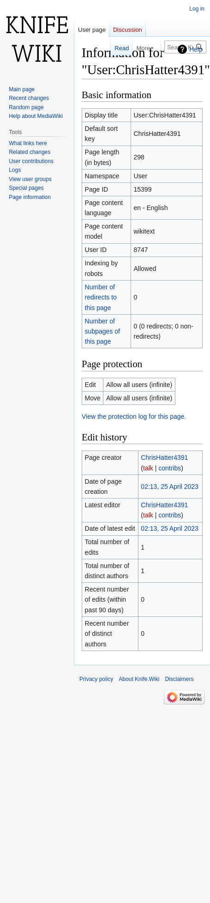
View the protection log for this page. (134, 416)
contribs (169, 468)
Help (196, 49)
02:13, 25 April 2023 (169, 486)
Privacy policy (96, 679)
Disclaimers (179, 679)
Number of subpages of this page (102, 331)
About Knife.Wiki (139, 679)
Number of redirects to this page (101, 297)
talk (148, 468)
